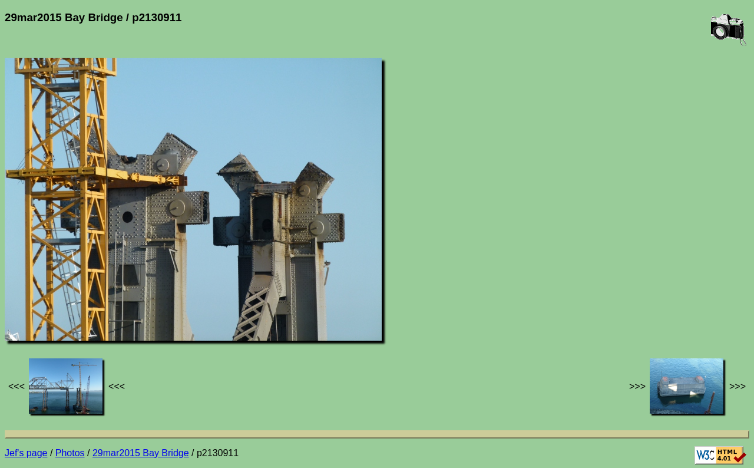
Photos (70, 453)
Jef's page (26, 453)
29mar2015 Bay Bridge (140, 453)
